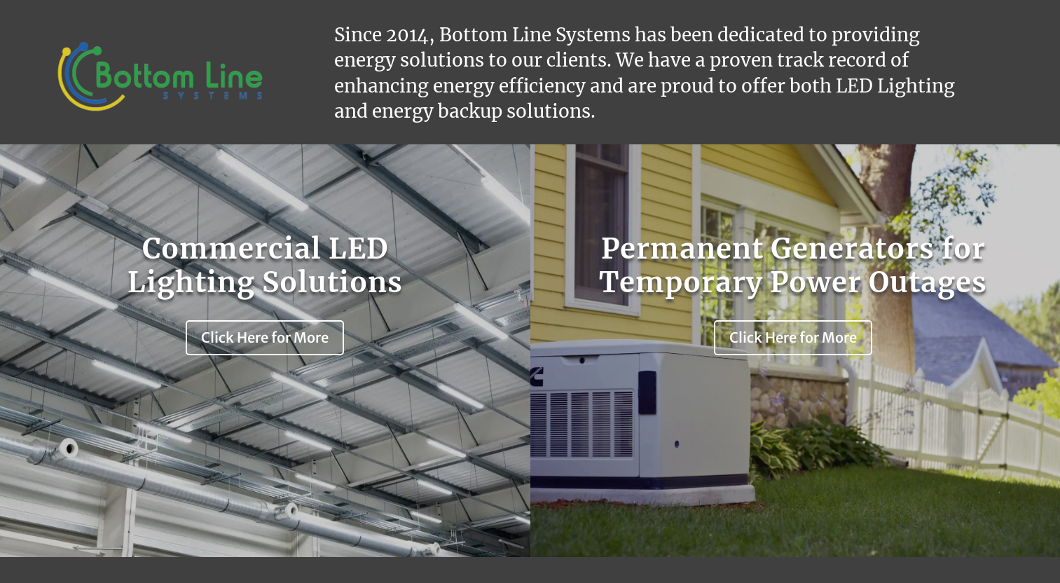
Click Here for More (265, 337)
